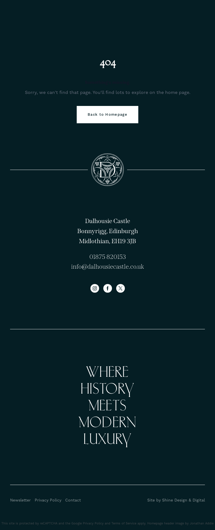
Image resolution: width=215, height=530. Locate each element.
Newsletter (20, 500)
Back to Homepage (107, 114)
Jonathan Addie (202, 524)
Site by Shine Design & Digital (176, 500)
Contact (73, 500)
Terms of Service (123, 524)
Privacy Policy (48, 500)
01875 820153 (107, 257)
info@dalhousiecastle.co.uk (107, 266)
